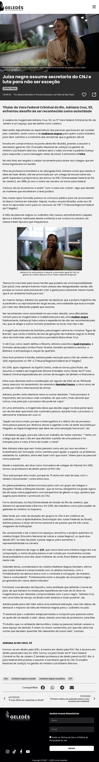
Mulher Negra (10, 88)
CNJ (6, 678)
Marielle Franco (65, 384)
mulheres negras (52, 133)
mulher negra (79, 316)
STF (42, 549)
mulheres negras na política (52, 678)
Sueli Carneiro (82, 343)
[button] (43, 687)
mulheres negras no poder (24, 678)
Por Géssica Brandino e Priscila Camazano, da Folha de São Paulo (44, 94)
